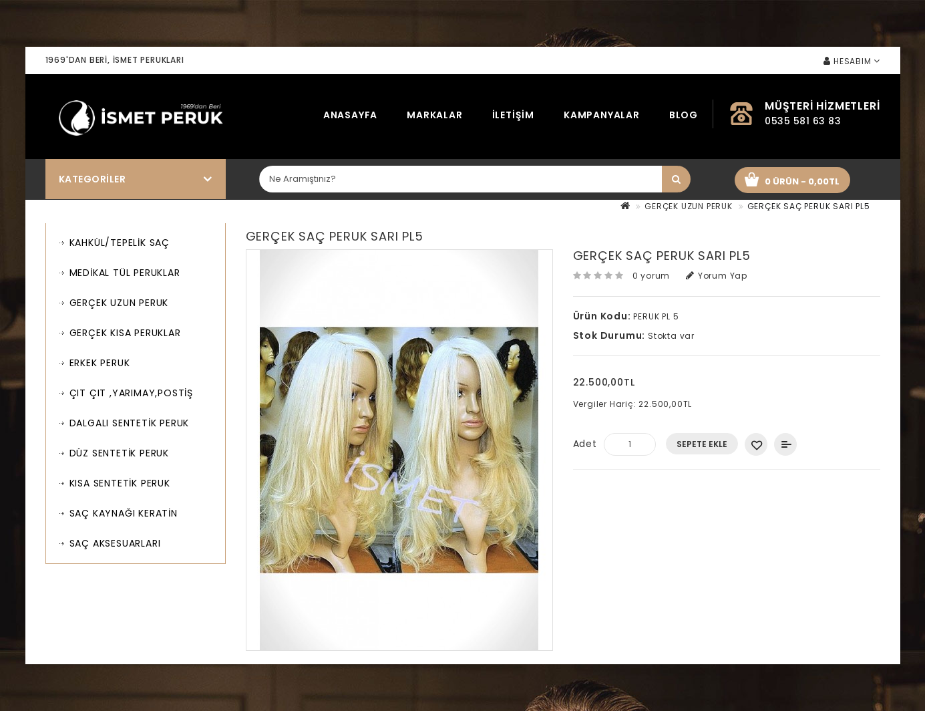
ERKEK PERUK (99, 363)
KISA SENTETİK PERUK (119, 483)
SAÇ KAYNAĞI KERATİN (123, 513)
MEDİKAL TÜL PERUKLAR (124, 272)
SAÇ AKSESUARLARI (115, 543)
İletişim (513, 115)
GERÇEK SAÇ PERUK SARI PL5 (808, 206)
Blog (683, 115)
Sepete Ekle (702, 444)
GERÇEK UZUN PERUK (688, 206)
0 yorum (651, 275)
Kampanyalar (602, 115)
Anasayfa (350, 115)
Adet (585, 443)
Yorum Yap (716, 275)
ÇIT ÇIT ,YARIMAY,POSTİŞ (131, 393)
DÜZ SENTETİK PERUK (119, 453)
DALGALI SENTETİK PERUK (129, 423)
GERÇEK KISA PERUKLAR (125, 332)
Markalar (434, 115)
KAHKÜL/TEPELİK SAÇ (119, 242)
